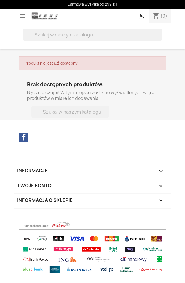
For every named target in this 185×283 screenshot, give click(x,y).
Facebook (23, 137)
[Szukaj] (92, 35)
